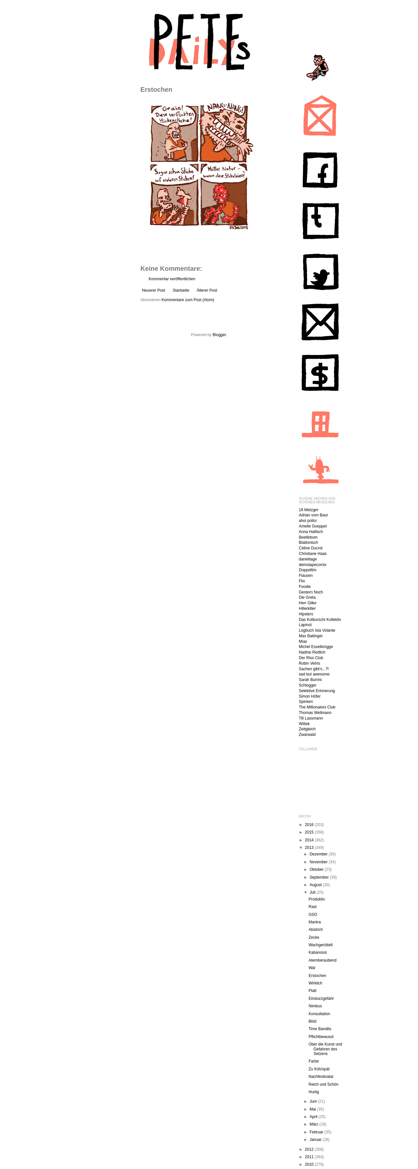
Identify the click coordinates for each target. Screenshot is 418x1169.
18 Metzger (308, 510)
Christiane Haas (313, 553)
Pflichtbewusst (321, 1036)
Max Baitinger (311, 636)
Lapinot (305, 625)
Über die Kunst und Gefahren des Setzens (325, 1049)
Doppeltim (307, 570)
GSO (313, 914)
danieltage (308, 559)
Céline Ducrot (311, 548)
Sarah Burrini (310, 679)
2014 (310, 840)
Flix (302, 581)
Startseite (181, 290)
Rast (313, 906)
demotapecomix (313, 564)
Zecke (314, 937)
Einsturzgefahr (321, 998)
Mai (313, 1109)
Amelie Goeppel (313, 526)
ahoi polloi (307, 520)
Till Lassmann (311, 718)
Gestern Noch (311, 592)
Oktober (317, 869)
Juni (314, 1101)
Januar (316, 1139)
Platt (312, 990)
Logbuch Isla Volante (317, 630)
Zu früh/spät (319, 1069)
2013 (310, 847)
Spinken (306, 701)
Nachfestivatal (321, 1076)
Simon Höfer (310, 696)
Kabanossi (318, 952)
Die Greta (307, 597)
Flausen (306, 575)
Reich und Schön (323, 1084)
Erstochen (317, 975)
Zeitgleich (307, 729)
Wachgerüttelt (321, 945)
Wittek (304, 724)
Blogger (219, 335)
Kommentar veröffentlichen (172, 279)
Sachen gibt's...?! (314, 669)
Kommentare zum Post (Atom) (188, 300)
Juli (313, 892)
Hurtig (314, 1092)
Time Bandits (320, 1029)
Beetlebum (308, 537)
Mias (303, 641)
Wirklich (315, 983)
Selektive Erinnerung (317, 691)
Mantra (315, 922)
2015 (310, 832)
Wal (312, 968)
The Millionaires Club (317, 707)
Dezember (319, 854)
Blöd (312, 1021)
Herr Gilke (307, 603)
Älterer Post (207, 290)
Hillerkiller (307, 608)
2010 (310, 1164)
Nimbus (315, 1006)
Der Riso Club (311, 658)
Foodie (305, 586)
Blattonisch (308, 542)
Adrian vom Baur (313, 515)
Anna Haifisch (311, 531)
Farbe (314, 1061)
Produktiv (317, 899)
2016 (310, 824)
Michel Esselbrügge (316, 646)
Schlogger (307, 685)
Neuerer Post (153, 290)
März (314, 1124)
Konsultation (319, 1014)
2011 (310, 1157)
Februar (317, 1132)
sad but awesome (314, 674)
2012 (310, 1149)
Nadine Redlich (312, 652)
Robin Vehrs (309, 663)
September (320, 877)
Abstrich (316, 929)
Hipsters (306, 614)
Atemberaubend (322, 960)
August (316, 885)
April (314, 1116)
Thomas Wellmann (315, 712)
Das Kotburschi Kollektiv (320, 619)
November (319, 862)
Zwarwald (307, 734)
